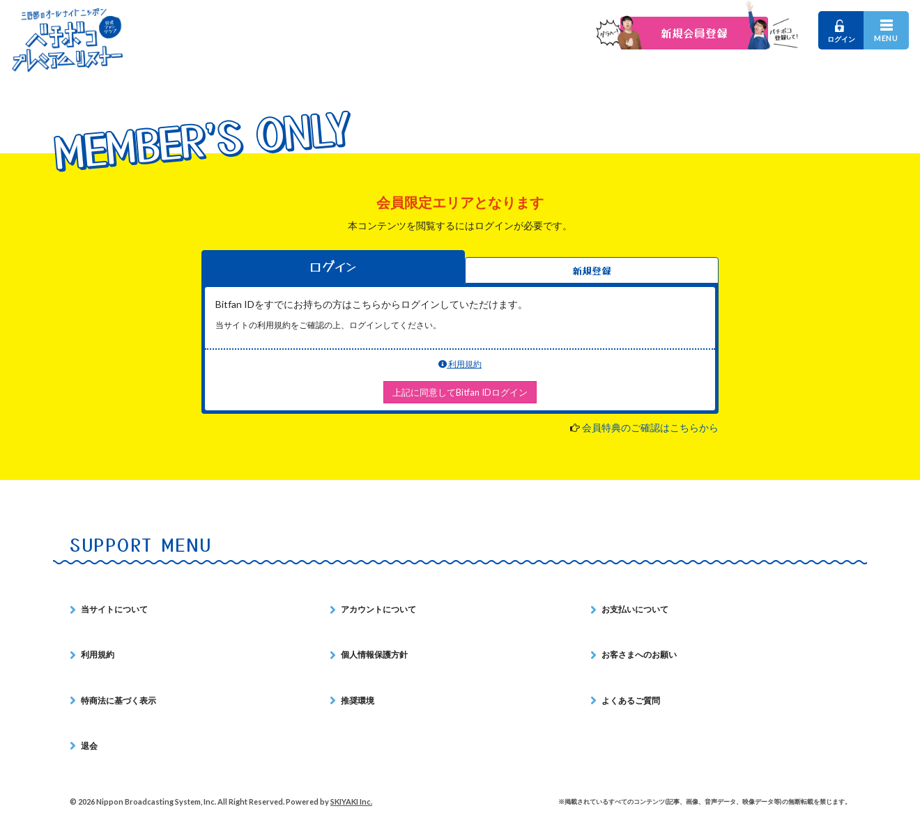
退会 (89, 746)
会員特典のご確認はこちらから (650, 427)
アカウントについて (378, 609)
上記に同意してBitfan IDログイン (460, 392)
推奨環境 (357, 700)
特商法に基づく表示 (118, 700)
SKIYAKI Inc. (351, 801)
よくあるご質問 (630, 700)
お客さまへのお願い (639, 654)
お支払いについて (634, 609)
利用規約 (460, 364)
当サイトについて (114, 609)
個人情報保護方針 (374, 654)
